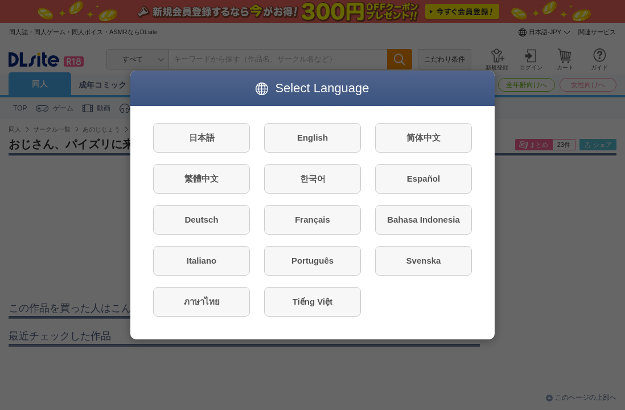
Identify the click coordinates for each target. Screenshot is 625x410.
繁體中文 (201, 178)
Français (312, 219)
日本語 (202, 137)
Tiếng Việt (312, 301)
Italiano (202, 260)
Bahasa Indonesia (423, 219)
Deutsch (201, 219)
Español (423, 178)
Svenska (423, 260)
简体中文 (423, 137)
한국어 (313, 178)
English (312, 137)
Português (312, 260)
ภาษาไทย (202, 301)
